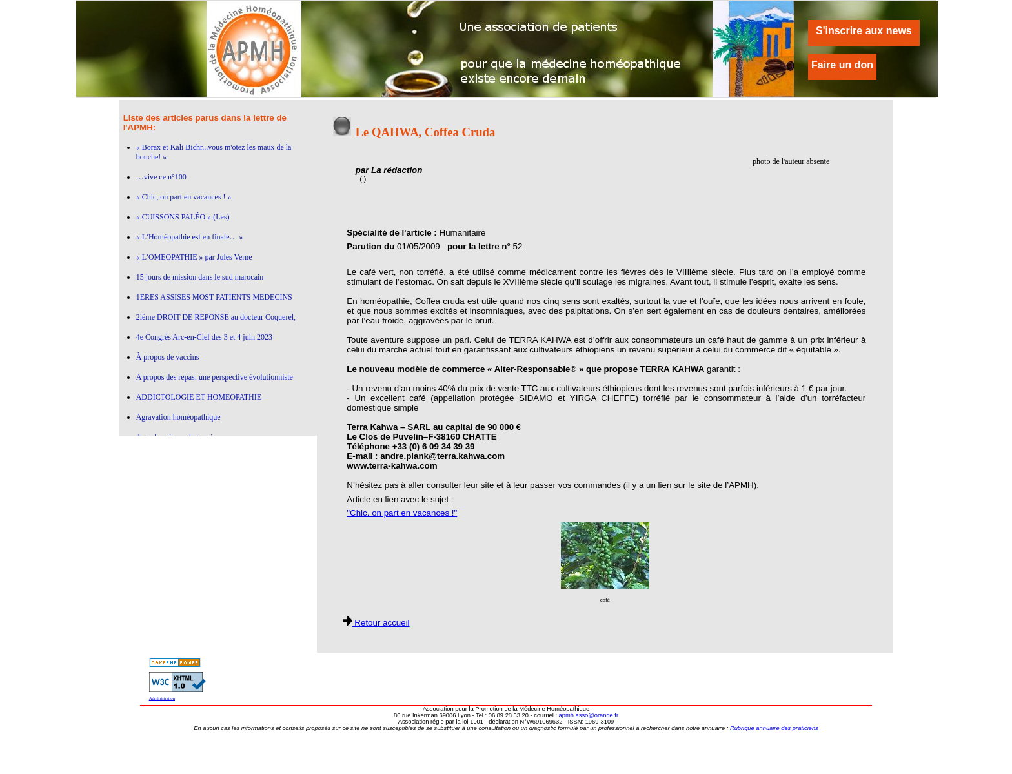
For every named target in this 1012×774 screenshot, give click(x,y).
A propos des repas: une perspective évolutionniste (214, 377)
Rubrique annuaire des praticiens (774, 728)
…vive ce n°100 (161, 176)
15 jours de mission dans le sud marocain (200, 276)
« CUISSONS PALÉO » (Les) (183, 216)
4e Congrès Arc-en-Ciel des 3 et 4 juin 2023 (204, 336)
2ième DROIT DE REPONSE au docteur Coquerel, (216, 316)
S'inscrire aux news (864, 30)
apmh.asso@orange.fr (588, 715)
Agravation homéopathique (178, 417)
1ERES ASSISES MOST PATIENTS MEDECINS (214, 296)
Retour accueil (376, 622)
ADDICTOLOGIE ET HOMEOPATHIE (198, 397)
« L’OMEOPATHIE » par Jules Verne (194, 256)
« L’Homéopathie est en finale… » (189, 236)
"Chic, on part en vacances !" (402, 513)
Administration (162, 698)
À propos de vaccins (167, 357)
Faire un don (842, 64)
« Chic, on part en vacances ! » (184, 196)
